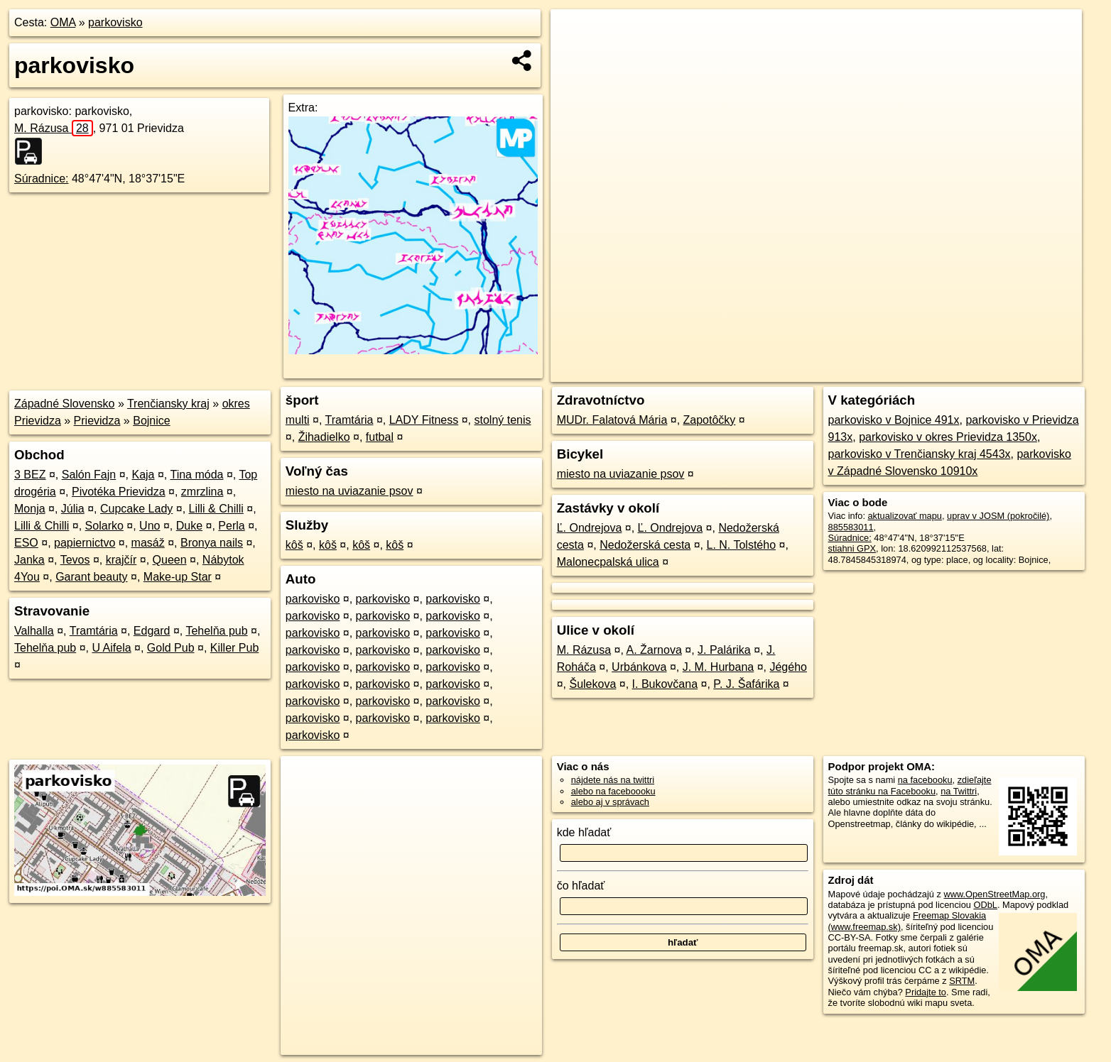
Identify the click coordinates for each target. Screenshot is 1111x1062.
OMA (63, 22)
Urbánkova (639, 667)
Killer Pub (234, 648)
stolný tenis (502, 420)
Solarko (104, 526)
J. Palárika (724, 650)
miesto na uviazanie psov (349, 491)
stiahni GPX (852, 548)
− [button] (575, 55)
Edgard (152, 631)
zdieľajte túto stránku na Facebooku (910, 785)
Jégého (788, 667)
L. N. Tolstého (741, 545)
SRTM (962, 980)
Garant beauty (91, 577)
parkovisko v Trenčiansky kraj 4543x (919, 454)
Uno (149, 526)
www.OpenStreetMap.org (994, 894)
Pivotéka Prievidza (119, 492)
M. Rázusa (53, 128)
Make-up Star (177, 577)
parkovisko (115, 22)
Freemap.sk (912, 371)
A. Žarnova (654, 650)
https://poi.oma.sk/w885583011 (1019, 371)
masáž (148, 543)
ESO (26, 543)
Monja (29, 509)
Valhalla (34, 631)
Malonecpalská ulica (608, 562)
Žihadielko (324, 437)
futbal (380, 437)
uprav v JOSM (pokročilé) (998, 515)
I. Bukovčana (665, 684)
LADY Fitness (424, 420)
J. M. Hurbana (718, 667)
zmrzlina (202, 492)
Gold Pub (171, 648)
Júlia (73, 509)
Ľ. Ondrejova (589, 528)
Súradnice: (41, 179)
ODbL (985, 904)
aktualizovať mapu (905, 515)
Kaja (142, 475)
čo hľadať (581, 886)
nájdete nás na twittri (612, 779)
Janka (29, 560)
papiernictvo (84, 543)
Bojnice (151, 421)
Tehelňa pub (216, 631)
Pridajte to (925, 992)
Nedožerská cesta (645, 545)
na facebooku (925, 779)
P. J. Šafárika (746, 684)
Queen (170, 560)
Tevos (75, 560)
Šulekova (592, 684)
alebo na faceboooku (613, 791)
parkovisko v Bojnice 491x (894, 420)
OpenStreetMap (839, 371)
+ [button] (575, 33)
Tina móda (196, 475)
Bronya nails (211, 543)
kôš (294, 545)
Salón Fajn (89, 475)
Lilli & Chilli (216, 509)
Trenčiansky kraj (168, 404)
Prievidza (97, 421)
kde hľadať (584, 832)
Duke (189, 526)
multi (298, 420)
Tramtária (94, 631)
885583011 (851, 527)
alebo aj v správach (610, 801)
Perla (231, 526)
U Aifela (111, 648)
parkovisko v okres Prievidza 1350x (948, 437)
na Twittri (959, 791)
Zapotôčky (709, 420)
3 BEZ (29, 475)
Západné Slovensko (64, 404)
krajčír (121, 560)
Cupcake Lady (136, 509)
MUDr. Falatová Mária (612, 420)
